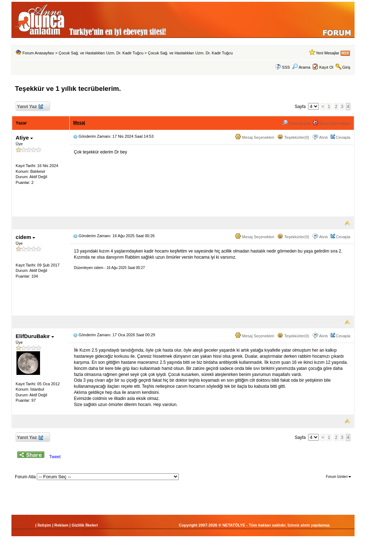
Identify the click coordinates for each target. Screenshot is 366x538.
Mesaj (79, 122)
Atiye (24, 137)
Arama (301, 67)
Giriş (346, 67)
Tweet (55, 456)
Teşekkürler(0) (293, 137)
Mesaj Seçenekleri (254, 137)
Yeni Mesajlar (327, 53)
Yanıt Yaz (30, 107)
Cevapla (343, 137)
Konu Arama (296, 123)
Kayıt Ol (326, 67)
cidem (25, 237)
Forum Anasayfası (38, 53)
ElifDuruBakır (35, 336)
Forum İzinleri (338, 477)
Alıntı (323, 137)
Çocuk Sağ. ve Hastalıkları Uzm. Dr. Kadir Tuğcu (101, 53)
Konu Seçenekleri (331, 123)
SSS (286, 67)
